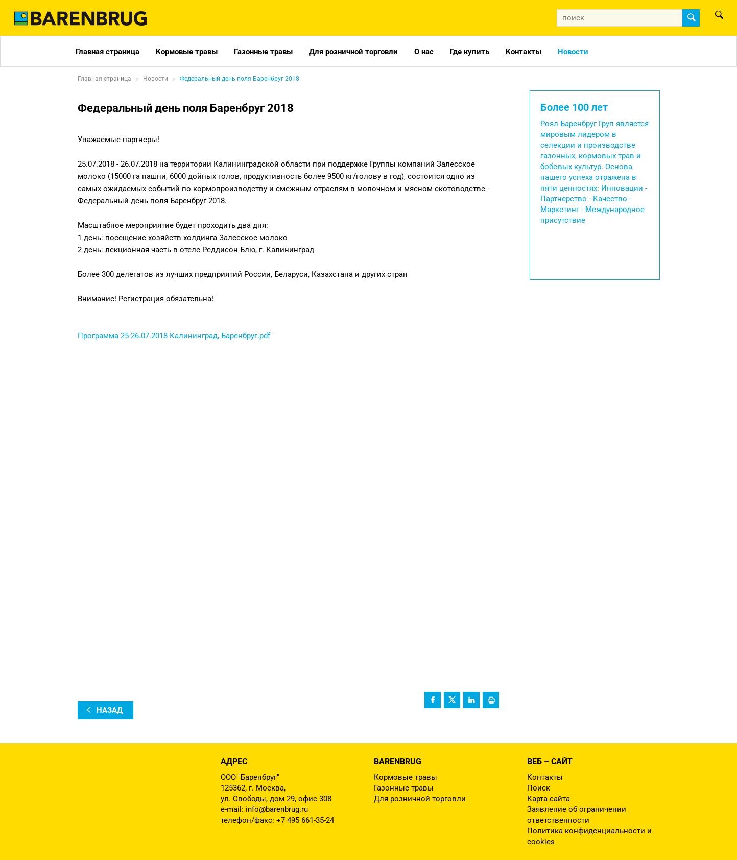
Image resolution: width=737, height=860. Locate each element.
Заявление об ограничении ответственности (576, 815)
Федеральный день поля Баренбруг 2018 (239, 78)
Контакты (523, 51)
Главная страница (107, 51)
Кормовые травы (187, 51)
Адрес (234, 761)
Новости (573, 51)
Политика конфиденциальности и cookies (589, 836)
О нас (424, 51)
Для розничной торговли (353, 51)
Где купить (469, 51)
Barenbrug (397, 761)
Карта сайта (548, 798)
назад (110, 710)
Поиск (538, 788)
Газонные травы (263, 51)
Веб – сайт (550, 761)
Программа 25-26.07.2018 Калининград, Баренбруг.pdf (174, 335)
